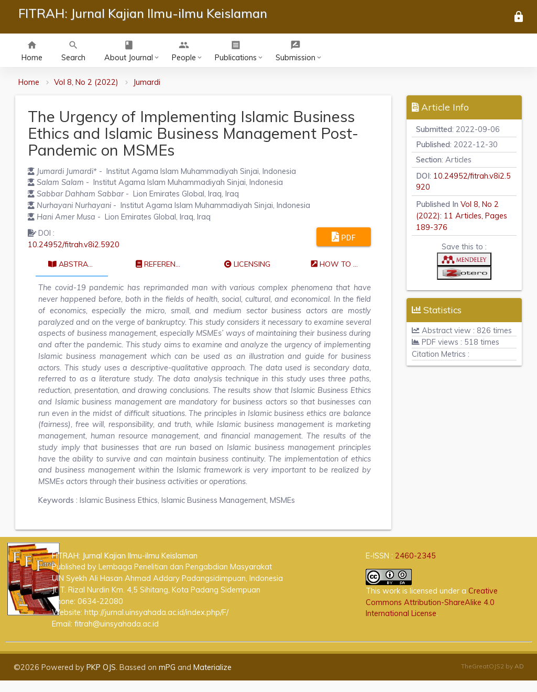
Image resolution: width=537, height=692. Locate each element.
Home (28, 82)
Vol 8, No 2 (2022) (86, 82)
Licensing (247, 264)
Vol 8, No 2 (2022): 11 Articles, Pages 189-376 (461, 215)
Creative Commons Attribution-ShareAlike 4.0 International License (432, 602)
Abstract (73, 264)
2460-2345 (415, 556)
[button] (464, 262)
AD (519, 666)
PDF (344, 236)
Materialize (212, 667)
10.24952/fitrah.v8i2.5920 (73, 244)
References (163, 264)
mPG (167, 667)
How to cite (340, 264)
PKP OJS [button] (101, 667)
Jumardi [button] (146, 82)
